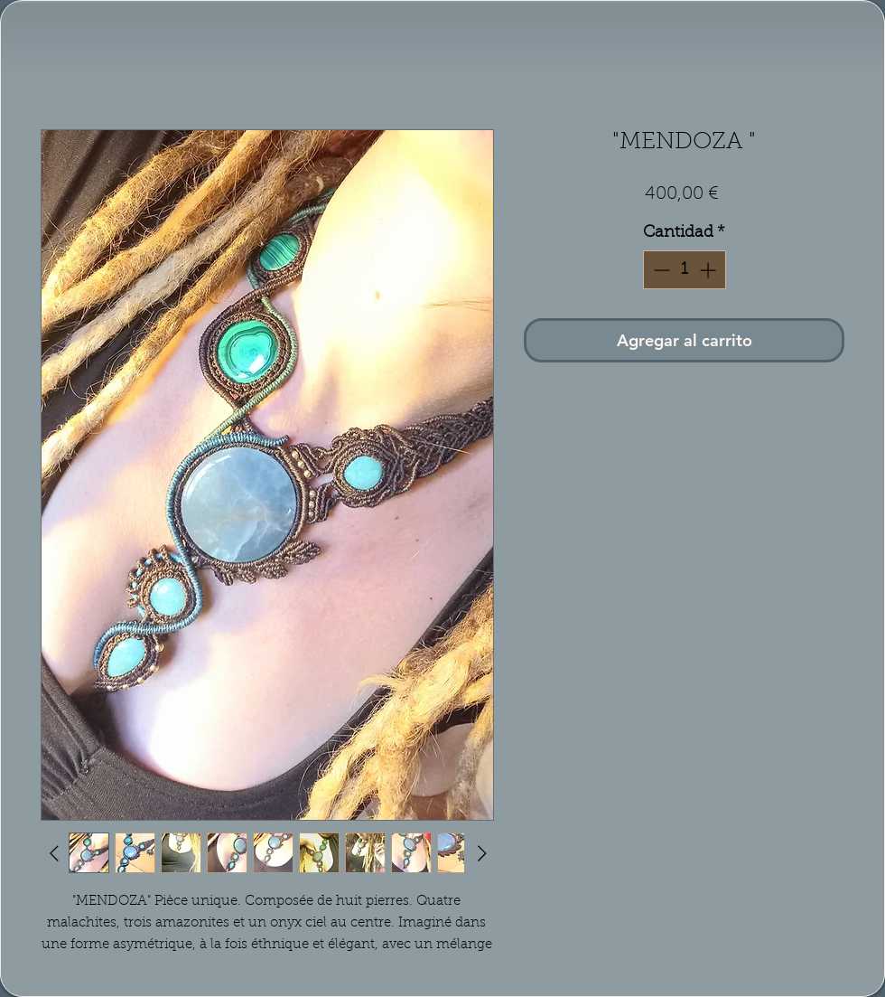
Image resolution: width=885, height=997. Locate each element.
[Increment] (709, 269)
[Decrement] (660, 269)
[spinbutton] (684, 269)
